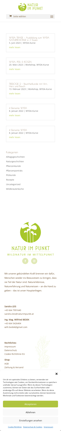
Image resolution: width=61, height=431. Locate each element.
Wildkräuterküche (15, 188)
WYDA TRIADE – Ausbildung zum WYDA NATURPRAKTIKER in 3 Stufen (29, 38)
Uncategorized (13, 184)
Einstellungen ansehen (30, 420)
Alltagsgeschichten (15, 156)
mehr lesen (14, 47)
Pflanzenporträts (14, 170)
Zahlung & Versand (13, 367)
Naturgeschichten (15, 161)
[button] (56, 373)
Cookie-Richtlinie (15, 427)
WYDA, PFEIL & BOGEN (20, 61)
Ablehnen (30, 412)
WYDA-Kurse (29, 42)
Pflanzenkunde (13, 166)
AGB (6, 363)
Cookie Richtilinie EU (14, 354)
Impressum (48, 427)
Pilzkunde (11, 175)
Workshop (30, 64)
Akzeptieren (30, 404)
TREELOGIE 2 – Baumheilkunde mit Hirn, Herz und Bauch (28, 85)
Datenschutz (10, 350)
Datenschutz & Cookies (32, 427)
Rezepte (10, 179)
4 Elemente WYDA (18, 108)
